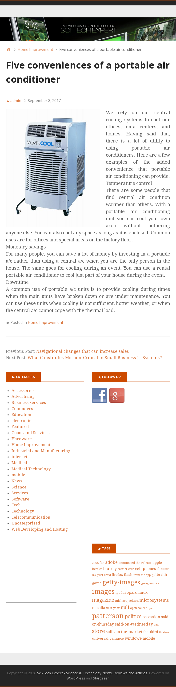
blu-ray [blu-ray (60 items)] (110, 568)
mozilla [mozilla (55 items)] (98, 608)
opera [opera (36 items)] (151, 608)
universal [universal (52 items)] (100, 638)
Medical (19, 462)
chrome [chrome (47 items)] (163, 569)
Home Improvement (45, 322)
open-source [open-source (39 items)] (138, 608)
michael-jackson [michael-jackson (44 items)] (127, 600)
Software (20, 499)
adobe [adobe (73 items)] (111, 562)
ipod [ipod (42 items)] (119, 592)
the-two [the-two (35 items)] (164, 632)
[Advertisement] (41, 573)
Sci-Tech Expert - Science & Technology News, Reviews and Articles (92, 673)
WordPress (76, 678)
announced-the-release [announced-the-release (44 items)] (135, 563)
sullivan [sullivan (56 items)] (113, 632)
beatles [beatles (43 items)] (97, 569)
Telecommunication (31, 517)
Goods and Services (30, 432)
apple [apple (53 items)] (157, 563)
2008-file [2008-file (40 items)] (98, 563)
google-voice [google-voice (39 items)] (150, 583)
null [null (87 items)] (125, 607)
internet (19, 456)
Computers (22, 408)
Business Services (29, 402)
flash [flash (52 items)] (128, 575)
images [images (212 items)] (103, 591)
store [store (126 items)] (98, 631)
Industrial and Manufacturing (41, 450)
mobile (18, 474)
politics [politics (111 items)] (133, 616)
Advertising (23, 396)
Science (19, 487)
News (17, 481)
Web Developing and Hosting (40, 529)
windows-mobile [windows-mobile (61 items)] (140, 638)
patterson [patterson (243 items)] (108, 616)
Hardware (22, 438)
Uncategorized (26, 523)
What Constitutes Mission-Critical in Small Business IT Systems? (95, 357)
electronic (21, 420)
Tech (16, 505)
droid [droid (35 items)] (107, 575)
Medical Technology (31, 469)
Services (20, 493)
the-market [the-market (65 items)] (131, 631)
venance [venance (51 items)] (116, 638)
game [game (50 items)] (97, 583)
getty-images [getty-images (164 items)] (121, 582)
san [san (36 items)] (156, 624)
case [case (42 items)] (131, 569)
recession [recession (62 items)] (151, 617)
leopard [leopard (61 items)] (130, 592)
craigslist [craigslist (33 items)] (97, 575)
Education (21, 414)
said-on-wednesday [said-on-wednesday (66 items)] (134, 624)
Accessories (23, 390)
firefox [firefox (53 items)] (117, 575)
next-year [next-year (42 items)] (113, 608)
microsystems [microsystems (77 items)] (154, 600)
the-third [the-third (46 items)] (150, 632)
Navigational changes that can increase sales (82, 351)
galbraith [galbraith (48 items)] (159, 575)
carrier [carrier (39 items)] (122, 569)
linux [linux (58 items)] (143, 592)
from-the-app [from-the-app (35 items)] (142, 575)
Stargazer (101, 678)
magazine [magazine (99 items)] (103, 600)
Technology (23, 511)
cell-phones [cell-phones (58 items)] (145, 568)
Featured (20, 426)
